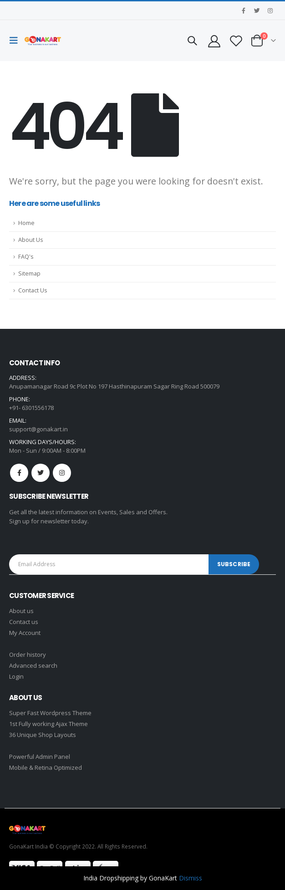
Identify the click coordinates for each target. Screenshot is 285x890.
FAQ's (26, 257)
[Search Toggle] (192, 40)
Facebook (19, 473)
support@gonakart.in (38, 429)
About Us (30, 240)
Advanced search (33, 665)
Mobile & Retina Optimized (45, 767)
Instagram (62, 473)
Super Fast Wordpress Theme (50, 713)
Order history (27, 654)
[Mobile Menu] (16, 40)
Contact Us (32, 290)
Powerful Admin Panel (39, 756)
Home (26, 223)
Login (16, 676)
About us (21, 611)
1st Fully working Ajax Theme (48, 724)
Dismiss (190, 878)
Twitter (40, 473)
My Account (25, 633)
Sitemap (29, 273)
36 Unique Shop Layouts (42, 735)
